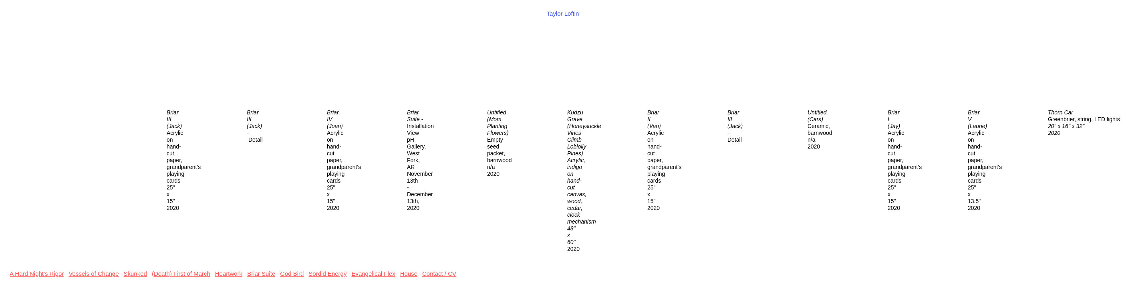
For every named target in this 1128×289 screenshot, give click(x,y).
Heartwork (228, 273)
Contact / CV (439, 273)
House (408, 273)
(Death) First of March (181, 273)
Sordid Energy (327, 273)
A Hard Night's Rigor (37, 273)
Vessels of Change (93, 273)
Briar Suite (261, 273)
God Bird (292, 273)
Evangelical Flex (373, 273)
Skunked (135, 273)
